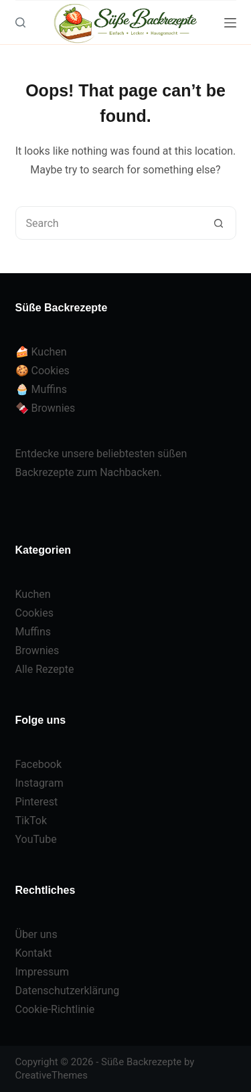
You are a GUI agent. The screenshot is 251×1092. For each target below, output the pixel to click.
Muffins (33, 631)
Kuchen (33, 594)
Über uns (36, 934)
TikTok (31, 820)
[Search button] (219, 223)
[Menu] (230, 23)
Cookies (34, 613)
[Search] (20, 22)
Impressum (42, 971)
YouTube (36, 839)
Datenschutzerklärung (67, 990)
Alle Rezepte (44, 669)
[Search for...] (109, 223)
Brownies (37, 650)
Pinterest (36, 801)
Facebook (38, 764)
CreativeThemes (51, 1075)
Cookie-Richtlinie (55, 1009)
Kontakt (33, 953)
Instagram (39, 783)
